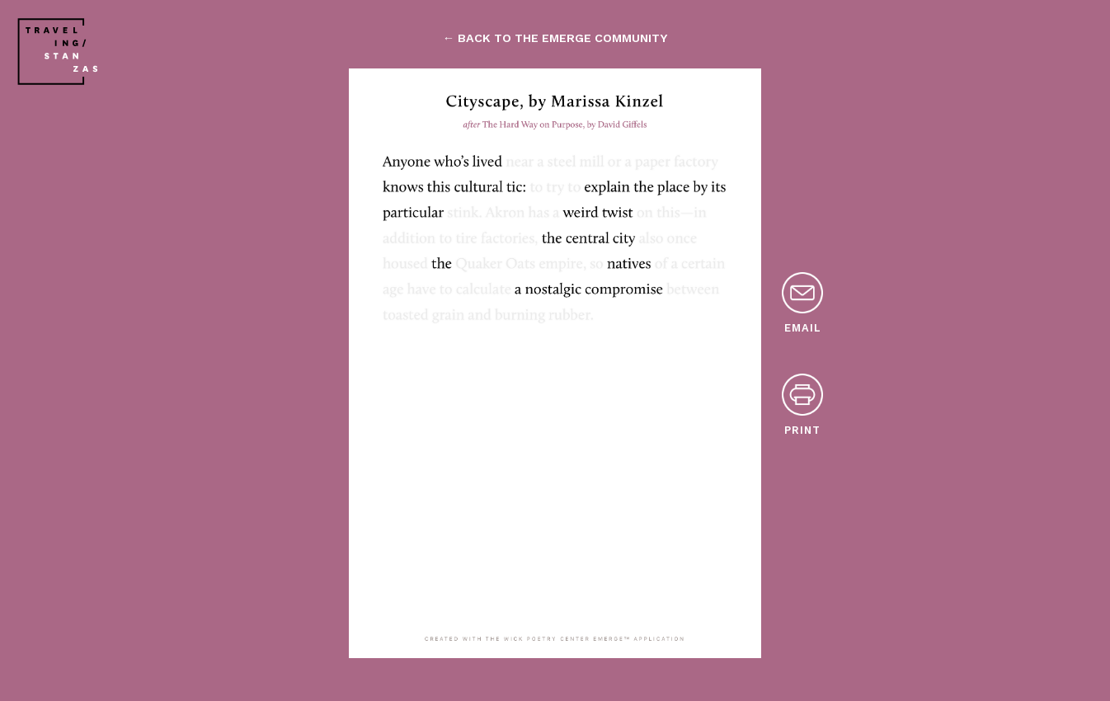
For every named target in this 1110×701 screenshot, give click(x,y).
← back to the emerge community (555, 38)
